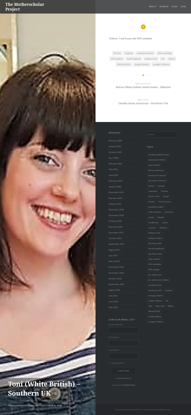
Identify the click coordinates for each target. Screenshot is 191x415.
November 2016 (116, 272)
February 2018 (115, 227)
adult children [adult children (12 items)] (154, 165)
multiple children (145, 53)
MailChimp (129, 385)
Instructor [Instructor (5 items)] (168, 212)
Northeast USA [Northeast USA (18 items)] (155, 243)
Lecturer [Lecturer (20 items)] (152, 227)
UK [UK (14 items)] (167, 301)
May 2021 (113, 169)
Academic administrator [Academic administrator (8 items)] (158, 154)
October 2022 (115, 152)
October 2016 (115, 278)
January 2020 (114, 186)
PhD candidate (165, 53)
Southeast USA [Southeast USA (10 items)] (154, 285)
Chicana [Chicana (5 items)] (164, 191)
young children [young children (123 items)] (154, 316)
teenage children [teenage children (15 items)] (155, 295)
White (172, 58)
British (117, 53)
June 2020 (113, 175)
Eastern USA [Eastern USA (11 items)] (153, 196)
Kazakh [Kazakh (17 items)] (161, 217)
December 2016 (116, 267)
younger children (161, 64)
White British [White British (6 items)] (154, 311)
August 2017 (114, 249)
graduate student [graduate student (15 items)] (156, 207)
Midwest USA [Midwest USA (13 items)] (154, 233)
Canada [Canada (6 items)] (161, 186)
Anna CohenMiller (28, 405)
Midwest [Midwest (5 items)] (163, 227)
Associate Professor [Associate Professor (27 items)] (157, 180)
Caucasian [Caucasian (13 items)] (152, 191)
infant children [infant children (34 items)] (154, 212)
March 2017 (114, 261)
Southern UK (151, 58)
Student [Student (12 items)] (168, 290)
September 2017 (116, 244)
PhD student (117, 58)
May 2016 (113, 307)
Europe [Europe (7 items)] (166, 196)
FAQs (174, 6)
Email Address (115, 324)
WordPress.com (164, 409)
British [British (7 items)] (151, 186)
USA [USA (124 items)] (150, 306)
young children (142, 64)
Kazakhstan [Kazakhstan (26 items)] (153, 222)
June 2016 (113, 301)
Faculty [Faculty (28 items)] (151, 201)
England (129, 53)
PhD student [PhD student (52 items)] (153, 269)
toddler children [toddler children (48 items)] (155, 301)
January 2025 (114, 146)
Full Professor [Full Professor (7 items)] (164, 201)
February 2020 (115, 181)
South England (134, 58)
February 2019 (115, 198)
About (153, 6)
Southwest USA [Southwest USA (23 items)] (155, 290)
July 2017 (113, 255)
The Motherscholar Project (24, 7)
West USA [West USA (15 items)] (159, 306)
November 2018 (116, 215)
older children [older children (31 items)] (154, 259)
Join (183, 6)
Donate (164, 6)
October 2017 (115, 238)
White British (124, 64)
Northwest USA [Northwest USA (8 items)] (155, 254)
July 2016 (113, 295)
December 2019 (116, 192)
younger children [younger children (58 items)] (155, 321)
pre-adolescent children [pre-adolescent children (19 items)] (158, 280)
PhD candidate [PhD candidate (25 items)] (154, 264)
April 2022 (113, 158)
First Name (113, 337)
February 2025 (115, 140)
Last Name (113, 350)
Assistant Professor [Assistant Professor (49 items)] (157, 175)
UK (162, 58)
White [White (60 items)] (170, 306)
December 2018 (116, 209)
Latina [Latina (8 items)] (165, 222)
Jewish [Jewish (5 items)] (151, 217)
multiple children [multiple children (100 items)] (155, 238)
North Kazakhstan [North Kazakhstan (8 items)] (156, 248)
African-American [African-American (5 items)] (156, 170)
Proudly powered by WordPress (129, 409)
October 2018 (115, 221)
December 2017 (116, 232)
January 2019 (114, 204)
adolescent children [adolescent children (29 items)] (156, 160)
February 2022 (115, 163)
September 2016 (116, 284)
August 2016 (114, 290)
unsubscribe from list (123, 378)
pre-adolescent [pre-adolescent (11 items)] (155, 274)
